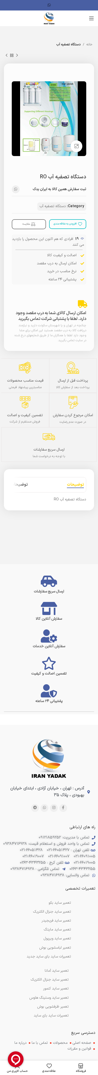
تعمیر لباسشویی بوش (55, 947)
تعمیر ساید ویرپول (57, 938)
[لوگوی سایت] (49, 18)
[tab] (75, 484)
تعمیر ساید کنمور (56, 988)
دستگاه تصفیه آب (68, 44)
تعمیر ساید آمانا (57, 971)
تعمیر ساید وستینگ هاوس (49, 998)
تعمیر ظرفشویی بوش (53, 1006)
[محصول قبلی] (17, 55)
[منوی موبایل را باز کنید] (91, 18)
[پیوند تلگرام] (35, 808)
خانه (89, 44)
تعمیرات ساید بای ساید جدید (49, 956)
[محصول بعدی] (6, 55)
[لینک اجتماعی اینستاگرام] (54, 808)
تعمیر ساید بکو (60, 903)
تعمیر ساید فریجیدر (56, 920)
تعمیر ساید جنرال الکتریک (50, 979)
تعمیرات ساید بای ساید (51, 1015)
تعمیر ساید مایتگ (57, 929)
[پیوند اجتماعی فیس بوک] (63, 808)
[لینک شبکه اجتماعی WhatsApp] (49, 5)
